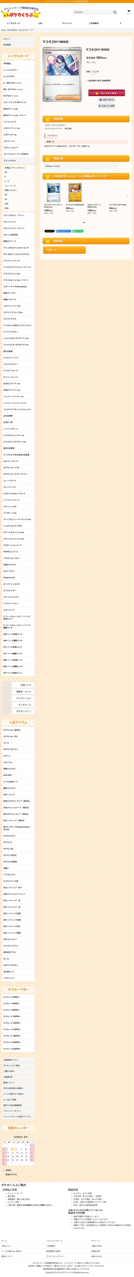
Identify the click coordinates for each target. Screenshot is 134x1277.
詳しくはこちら (23, 1199)
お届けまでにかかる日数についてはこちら (85, 1210)
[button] (120, 23)
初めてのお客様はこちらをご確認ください (34, 1205)
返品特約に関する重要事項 (98, 81)
